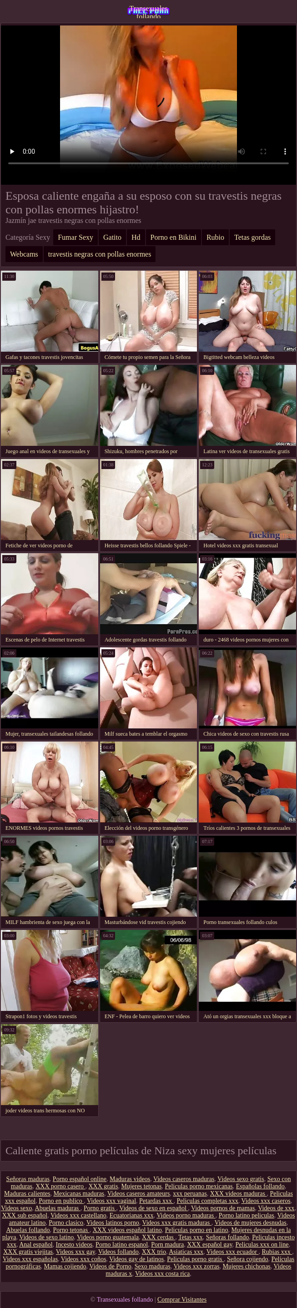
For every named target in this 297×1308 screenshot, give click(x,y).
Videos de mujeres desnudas (251, 1222)
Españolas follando (260, 1186)
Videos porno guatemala (108, 1237)
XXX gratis (103, 1186)
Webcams (24, 254)
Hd (136, 237)
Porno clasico (66, 1222)
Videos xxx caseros (266, 1200)
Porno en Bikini (173, 237)
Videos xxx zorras (196, 1266)
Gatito (112, 237)
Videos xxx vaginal (111, 1200)
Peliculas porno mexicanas (198, 1186)
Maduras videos (130, 1179)
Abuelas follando (28, 1230)
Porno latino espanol (122, 1244)
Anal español (35, 1244)
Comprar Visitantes (181, 1299)
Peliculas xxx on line (262, 1244)
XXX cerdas (158, 1237)
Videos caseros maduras (183, 1179)
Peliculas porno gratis (195, 1259)
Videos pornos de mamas (223, 1208)
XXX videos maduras (238, 1193)
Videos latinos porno (112, 1222)
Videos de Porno (110, 1266)
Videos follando (118, 1251)
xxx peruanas (189, 1193)
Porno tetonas (71, 1230)
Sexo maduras (153, 1266)
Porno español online (79, 1179)
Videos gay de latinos (136, 1259)
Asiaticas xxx (186, 1251)
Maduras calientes (27, 1193)
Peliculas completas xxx (207, 1200)
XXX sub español (25, 1215)
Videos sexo (16, 1208)
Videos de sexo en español (153, 1208)
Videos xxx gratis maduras (176, 1222)
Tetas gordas (252, 237)
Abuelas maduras (58, 1208)
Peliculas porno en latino (196, 1230)
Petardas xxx (156, 1200)
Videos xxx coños (83, 1259)
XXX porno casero (60, 1186)
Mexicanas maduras (78, 1193)
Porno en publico (61, 1200)
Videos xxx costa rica (162, 1273)
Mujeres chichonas (246, 1266)
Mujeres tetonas (141, 1186)
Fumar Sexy (75, 237)
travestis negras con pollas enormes (99, 254)
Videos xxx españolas (30, 1259)
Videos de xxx (276, 1208)
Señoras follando (227, 1237)
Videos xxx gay (75, 1251)
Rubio (215, 237)
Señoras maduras (28, 1179)
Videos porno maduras (185, 1215)
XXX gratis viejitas (28, 1251)
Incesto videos (74, 1244)
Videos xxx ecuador (232, 1251)
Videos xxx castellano (78, 1215)
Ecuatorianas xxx (132, 1215)
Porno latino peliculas (246, 1215)
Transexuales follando (149, 11)
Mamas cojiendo (65, 1266)
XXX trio (154, 1251)
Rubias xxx (277, 1251)
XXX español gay (209, 1244)
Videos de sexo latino (46, 1237)
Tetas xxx (190, 1237)
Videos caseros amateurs (138, 1193)
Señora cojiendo (247, 1259)
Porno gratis (100, 1208)
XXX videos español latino (127, 1230)
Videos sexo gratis (240, 1179)
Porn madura (167, 1244)
